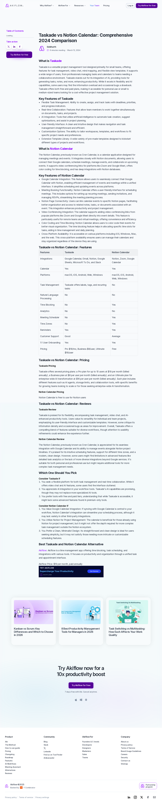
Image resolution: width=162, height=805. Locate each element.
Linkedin (47, 751)
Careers (124, 754)
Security (124, 757)
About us (125, 742)
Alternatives (10, 770)
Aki (6, 742)
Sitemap (124, 764)
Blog (45, 742)
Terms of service (26, 797)
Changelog (9, 754)
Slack (46, 745)
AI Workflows (10, 764)
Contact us (125, 761)
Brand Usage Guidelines (131, 751)
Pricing (8, 751)
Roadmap (9, 757)
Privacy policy (126, 745)
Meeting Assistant (13, 767)
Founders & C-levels (90, 742)
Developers (87, 745)
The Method (10, 745)
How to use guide (12, 748)
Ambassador (49, 758)
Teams (85, 757)
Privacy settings (42, 797)
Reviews (8, 773)
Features (9, 761)
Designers (86, 748)
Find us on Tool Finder (53, 755)
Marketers (86, 751)
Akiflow (42, 550)
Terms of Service (128, 748)
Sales (84, 754)
